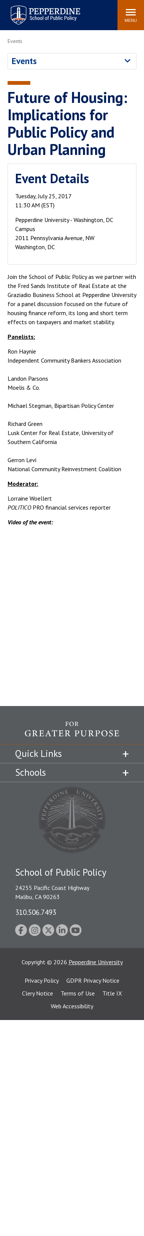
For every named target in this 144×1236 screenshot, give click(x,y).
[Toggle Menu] (130, 15)
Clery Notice (37, 993)
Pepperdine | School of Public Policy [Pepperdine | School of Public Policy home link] (38, 10)
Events (24, 60)
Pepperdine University (96, 962)
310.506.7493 (35, 912)
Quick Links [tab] (38, 753)
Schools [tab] (30, 772)
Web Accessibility (72, 1006)
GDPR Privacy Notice (92, 980)
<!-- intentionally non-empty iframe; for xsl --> (72, 615)
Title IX (112, 993)
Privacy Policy (42, 980)
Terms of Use (78, 993)
